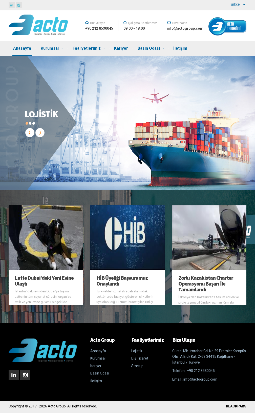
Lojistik (136, 351)
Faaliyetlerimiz (87, 48)
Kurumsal (50, 48)
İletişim (180, 48)
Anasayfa (22, 48)
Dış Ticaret (139, 358)
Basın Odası (149, 48)
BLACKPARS (236, 406)
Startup (137, 366)
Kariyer (121, 48)
